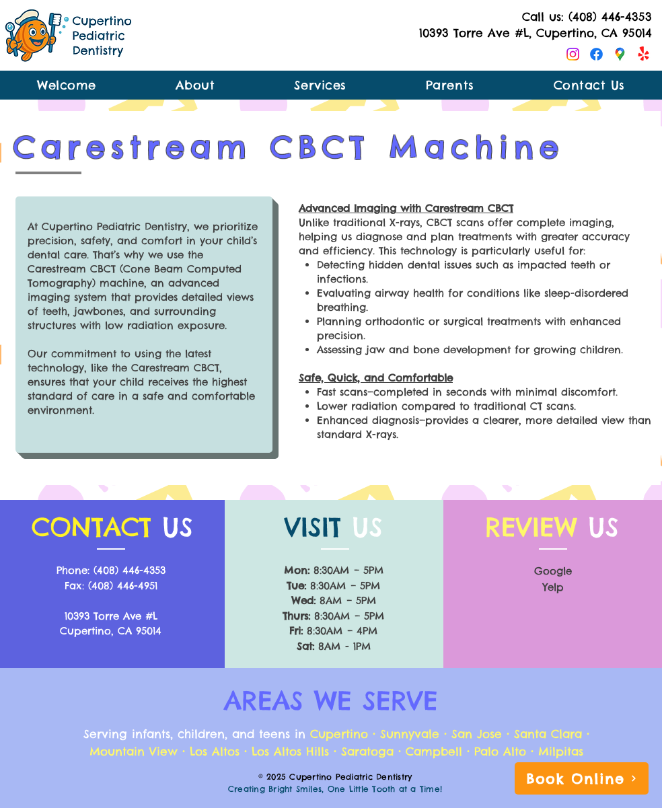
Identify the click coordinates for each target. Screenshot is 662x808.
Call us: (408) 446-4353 (587, 16)
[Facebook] (596, 54)
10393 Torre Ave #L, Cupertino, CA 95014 (535, 33)
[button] (450, 85)
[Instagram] (572, 54)
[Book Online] (582, 778)
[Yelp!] (643, 54)
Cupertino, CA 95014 (110, 630)
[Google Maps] (620, 54)
